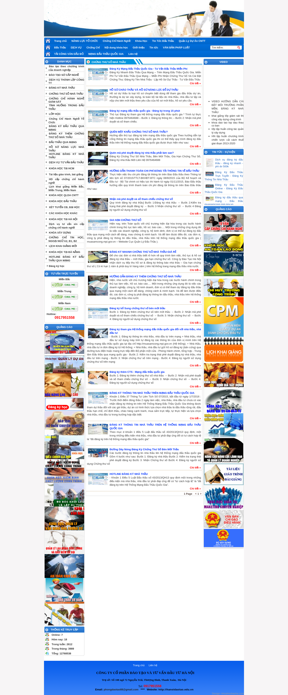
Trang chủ (60, 40)
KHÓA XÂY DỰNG (60, 232)
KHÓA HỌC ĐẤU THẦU (63, 201)
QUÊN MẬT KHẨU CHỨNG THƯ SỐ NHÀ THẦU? (139, 131)
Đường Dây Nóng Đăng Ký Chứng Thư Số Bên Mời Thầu (144, 449)
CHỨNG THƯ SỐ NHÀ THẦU (66, 93)
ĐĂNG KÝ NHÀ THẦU (62, 87)
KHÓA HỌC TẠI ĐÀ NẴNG (64, 252)
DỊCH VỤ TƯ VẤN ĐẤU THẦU (66, 162)
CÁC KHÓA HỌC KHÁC (63, 213)
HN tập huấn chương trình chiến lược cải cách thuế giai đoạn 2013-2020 (228, 140)
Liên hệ (132, 53)
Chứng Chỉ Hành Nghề (116, 40)
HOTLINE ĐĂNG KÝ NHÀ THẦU (129, 473)
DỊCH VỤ (76, 47)
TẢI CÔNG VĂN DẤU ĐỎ (69, 53)
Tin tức (153, 47)
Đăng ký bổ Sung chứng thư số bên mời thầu (137, 308)
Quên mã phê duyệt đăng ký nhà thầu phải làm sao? (142, 152)
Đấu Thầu (60, 47)
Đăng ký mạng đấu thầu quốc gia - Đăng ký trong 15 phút (145, 110)
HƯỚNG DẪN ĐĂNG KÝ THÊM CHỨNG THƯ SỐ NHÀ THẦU (145, 276)
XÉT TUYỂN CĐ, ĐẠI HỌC (64, 207)
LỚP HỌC (55, 113)
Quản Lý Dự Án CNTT (192, 40)
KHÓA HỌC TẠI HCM (61, 168)
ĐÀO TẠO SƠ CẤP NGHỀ (64, 74)
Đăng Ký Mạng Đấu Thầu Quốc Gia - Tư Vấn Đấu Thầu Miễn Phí (148, 68)
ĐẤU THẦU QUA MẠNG (63, 142)
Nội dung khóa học (116, 47)
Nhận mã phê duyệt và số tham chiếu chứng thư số (141, 199)
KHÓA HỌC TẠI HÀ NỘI (63, 219)
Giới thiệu (139, 47)
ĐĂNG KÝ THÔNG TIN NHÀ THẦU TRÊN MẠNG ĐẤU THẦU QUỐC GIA (152, 392)
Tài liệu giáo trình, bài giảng (66, 174)
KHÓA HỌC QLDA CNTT (64, 195)
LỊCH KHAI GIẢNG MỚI (63, 246)
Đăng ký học (56, 266)
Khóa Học (141, 40)
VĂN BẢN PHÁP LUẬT (176, 47)
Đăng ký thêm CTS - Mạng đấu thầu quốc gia (137, 371)
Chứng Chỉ (93, 47)
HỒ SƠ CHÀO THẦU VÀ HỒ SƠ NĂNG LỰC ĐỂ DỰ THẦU (144, 89)
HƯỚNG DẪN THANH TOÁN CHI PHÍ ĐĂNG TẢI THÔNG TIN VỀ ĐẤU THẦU (154, 170)
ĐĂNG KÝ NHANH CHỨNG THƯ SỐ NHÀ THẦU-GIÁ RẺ (143, 251)
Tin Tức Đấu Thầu (163, 40)
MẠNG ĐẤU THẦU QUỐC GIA (106, 53)
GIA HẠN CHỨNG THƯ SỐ (125, 220)
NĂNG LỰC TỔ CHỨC (84, 40)
